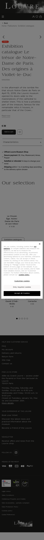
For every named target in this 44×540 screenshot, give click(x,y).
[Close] (39, 243)
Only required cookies (22, 287)
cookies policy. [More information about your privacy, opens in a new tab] (24, 275)
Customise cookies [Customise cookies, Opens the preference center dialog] (22, 281)
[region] (22, 270)
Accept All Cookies (22, 293)
